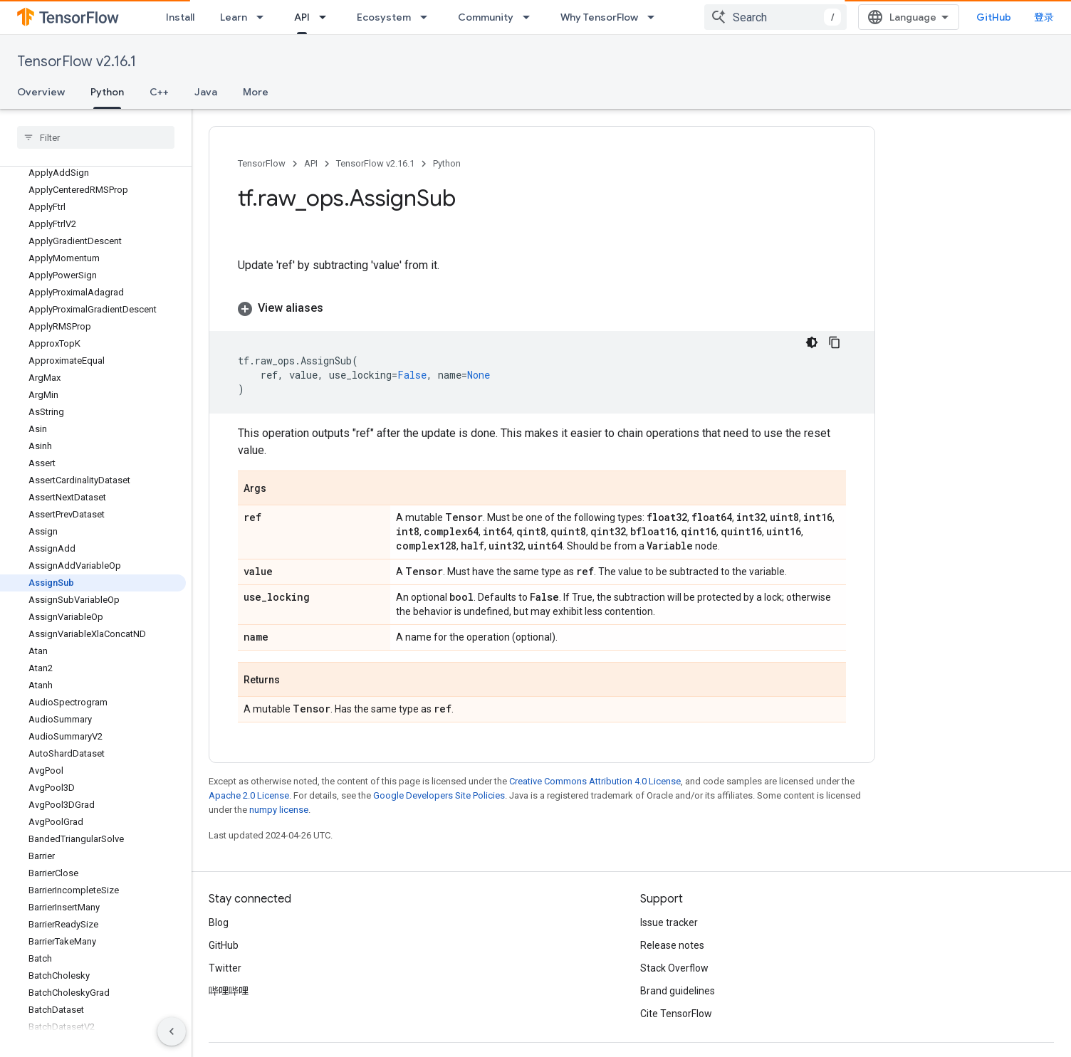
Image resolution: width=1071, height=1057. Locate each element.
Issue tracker (669, 905)
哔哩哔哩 (229, 973)
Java (205, 91)
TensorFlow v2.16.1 (76, 61)
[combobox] (908, 17)
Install (180, 17)
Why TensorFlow (599, 17)
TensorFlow (262, 163)
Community (485, 17)
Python (447, 163)
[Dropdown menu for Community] (530, 17)
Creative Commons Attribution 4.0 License (595, 764)
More (255, 91)
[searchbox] (95, 137)
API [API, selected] (302, 17)
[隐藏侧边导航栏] (171, 1031)
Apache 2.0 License (249, 778)
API (311, 163)
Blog (219, 905)
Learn (233, 17)
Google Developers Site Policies (439, 778)
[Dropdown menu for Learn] (264, 17)
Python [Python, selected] (107, 91)
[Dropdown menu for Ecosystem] (428, 17)
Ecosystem (384, 17)
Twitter (225, 951)
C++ (159, 91)
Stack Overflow (674, 951)
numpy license (278, 792)
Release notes (672, 928)
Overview (41, 91)
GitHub (1025, 17)
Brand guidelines (677, 973)
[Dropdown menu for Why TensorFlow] (655, 17)
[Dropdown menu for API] (327, 17)
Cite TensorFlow (676, 996)
